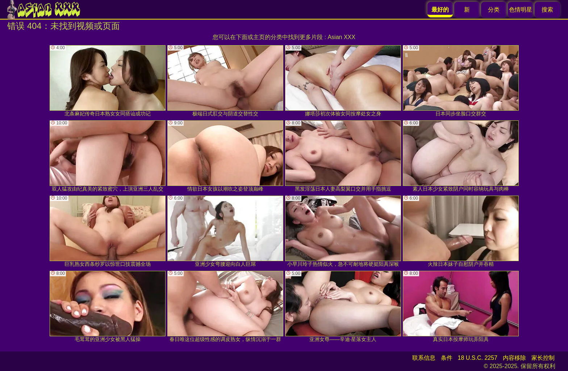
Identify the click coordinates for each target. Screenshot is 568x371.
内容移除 (514, 358)
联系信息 (423, 358)
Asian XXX (341, 37)
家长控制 (543, 358)
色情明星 (520, 10)
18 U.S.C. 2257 (477, 358)
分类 (494, 10)
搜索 (547, 10)
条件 (446, 358)
